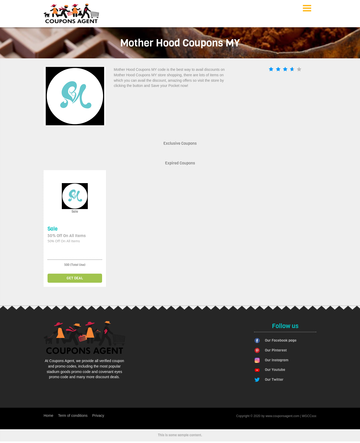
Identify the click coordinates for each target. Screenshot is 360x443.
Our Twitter (274, 379)
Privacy (98, 415)
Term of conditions (73, 415)
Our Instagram (276, 360)
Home (48, 415)
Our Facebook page (280, 340)
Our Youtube (275, 369)
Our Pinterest (276, 350)
